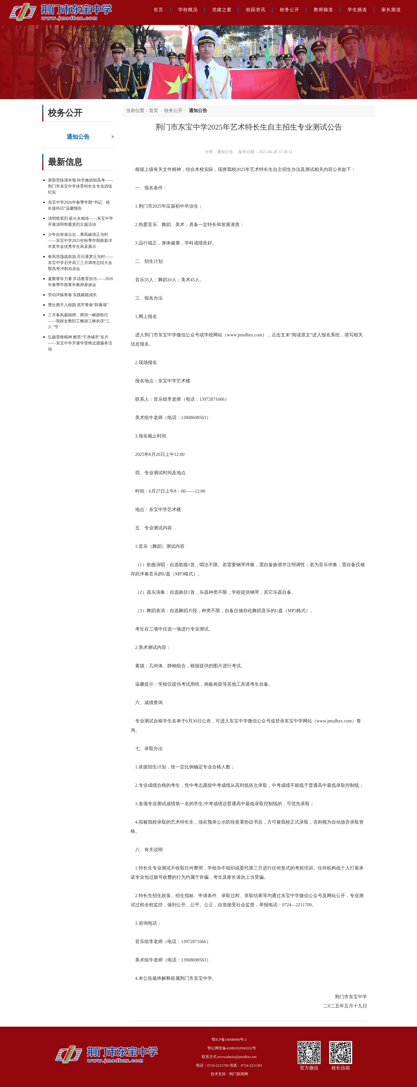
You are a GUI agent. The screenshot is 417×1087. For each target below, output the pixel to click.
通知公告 (78, 137)
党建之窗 (222, 9)
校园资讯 (255, 9)
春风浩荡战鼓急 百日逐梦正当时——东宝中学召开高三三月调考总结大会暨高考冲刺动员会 (80, 263)
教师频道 (323, 9)
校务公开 (289, 9)
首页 (158, 9)
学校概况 (188, 9)
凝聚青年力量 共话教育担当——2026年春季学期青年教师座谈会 (80, 282)
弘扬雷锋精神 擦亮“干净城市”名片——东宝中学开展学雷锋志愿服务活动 (80, 343)
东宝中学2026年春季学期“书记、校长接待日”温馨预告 (79, 205)
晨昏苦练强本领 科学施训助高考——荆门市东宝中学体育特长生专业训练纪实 (80, 186)
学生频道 (357, 9)
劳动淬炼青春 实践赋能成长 (72, 295)
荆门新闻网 (238, 1074)
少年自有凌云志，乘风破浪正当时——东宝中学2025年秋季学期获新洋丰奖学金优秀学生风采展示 (80, 240)
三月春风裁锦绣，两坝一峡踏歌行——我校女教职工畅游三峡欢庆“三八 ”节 (79, 321)
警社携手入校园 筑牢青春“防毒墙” (78, 305)
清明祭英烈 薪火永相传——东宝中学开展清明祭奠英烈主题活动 (80, 221)
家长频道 (391, 9)
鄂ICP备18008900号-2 (229, 1039)
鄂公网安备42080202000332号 (231, 1048)
